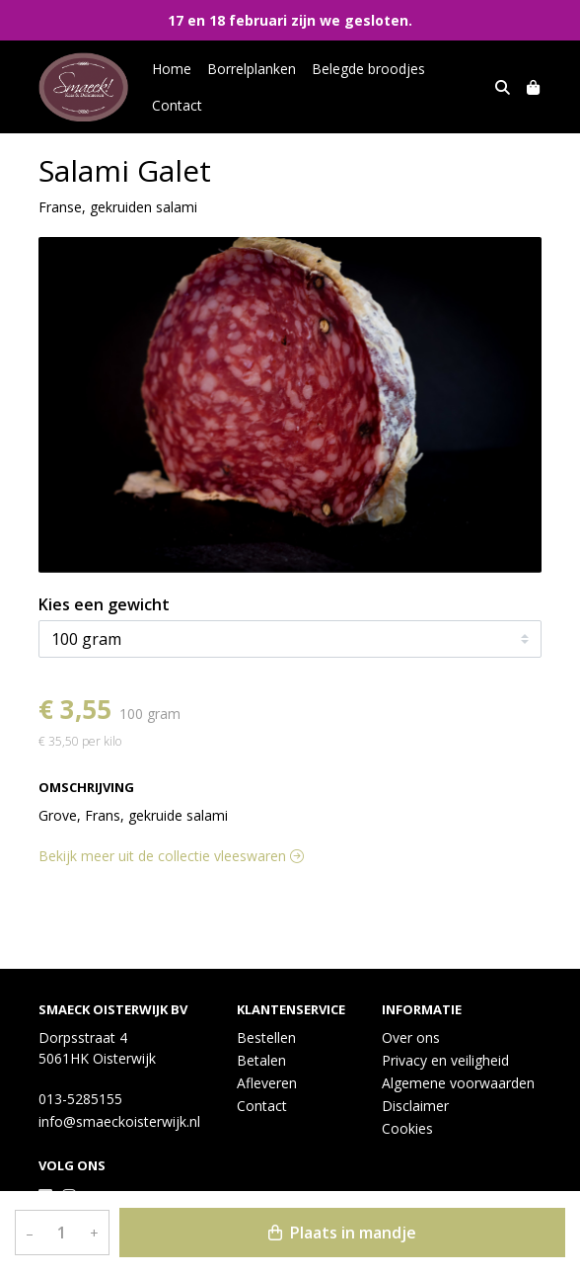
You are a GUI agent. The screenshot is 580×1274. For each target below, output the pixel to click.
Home (171, 68)
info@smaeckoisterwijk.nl (119, 1121)
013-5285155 (80, 1098)
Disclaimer (415, 1105)
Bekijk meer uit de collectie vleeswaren (171, 855)
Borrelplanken (251, 68)
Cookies (407, 1128)
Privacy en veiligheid (445, 1060)
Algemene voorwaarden (458, 1083)
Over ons (411, 1037)
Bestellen (266, 1037)
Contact (177, 105)
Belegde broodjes (368, 68)
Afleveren (267, 1083)
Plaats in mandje (342, 1232)
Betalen (261, 1060)
